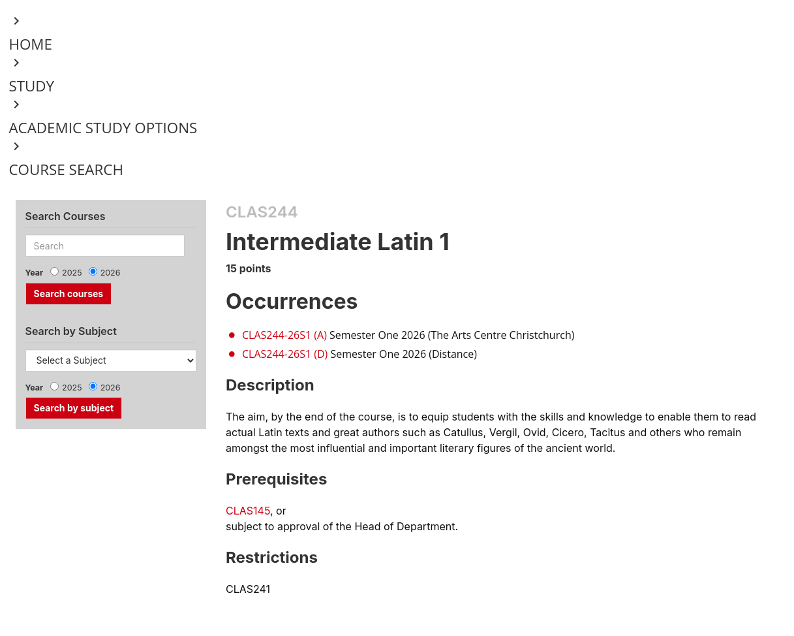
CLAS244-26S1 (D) (285, 354)
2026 (110, 273)
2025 (72, 273)
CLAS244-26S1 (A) (284, 335)
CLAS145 (248, 510)
